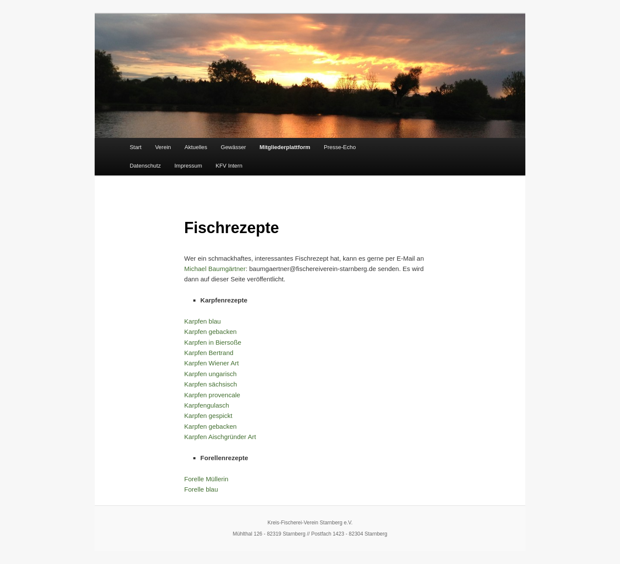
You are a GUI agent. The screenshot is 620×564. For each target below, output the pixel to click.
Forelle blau (201, 489)
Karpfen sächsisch (210, 384)
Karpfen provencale (212, 395)
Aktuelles (196, 147)
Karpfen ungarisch (210, 373)
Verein (163, 147)
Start (135, 147)
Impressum (188, 165)
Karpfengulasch (206, 405)
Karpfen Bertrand (208, 352)
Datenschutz (145, 165)
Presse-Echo (340, 147)
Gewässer (233, 147)
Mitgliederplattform (285, 147)
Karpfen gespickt (208, 415)
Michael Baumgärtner (215, 268)
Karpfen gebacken (210, 331)
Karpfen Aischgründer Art (220, 436)
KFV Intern (229, 165)
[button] (19, 545)
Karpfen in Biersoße (213, 342)
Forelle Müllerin (206, 479)
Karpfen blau (202, 321)
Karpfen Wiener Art (211, 363)
